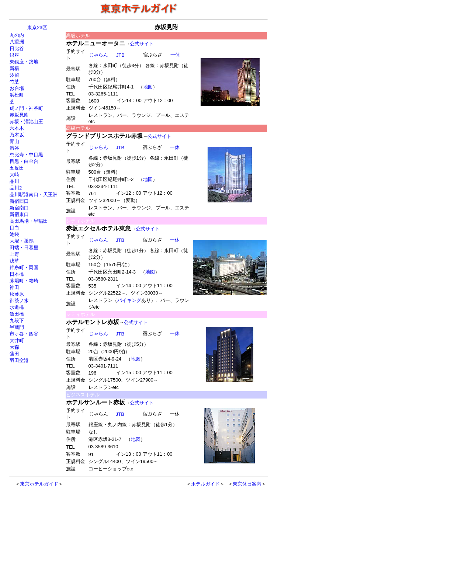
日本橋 (17, 274)
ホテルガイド (205, 484)
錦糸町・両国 (24, 267)
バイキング (129, 300)
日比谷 (17, 48)
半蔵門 (17, 327)
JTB (119, 334)
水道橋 (17, 307)
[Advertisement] (122, 527)
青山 (14, 141)
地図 (148, 87)
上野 (14, 254)
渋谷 (14, 148)
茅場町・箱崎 (24, 280)
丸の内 (17, 35)
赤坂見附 (19, 115)
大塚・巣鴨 (22, 241)
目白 (14, 227)
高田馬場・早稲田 (29, 221)
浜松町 (17, 95)
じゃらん (98, 55)
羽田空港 (19, 360)
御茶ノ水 (19, 300)
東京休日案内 (247, 484)
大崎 (14, 174)
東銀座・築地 (24, 62)
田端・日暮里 (24, 247)
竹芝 (14, 81)
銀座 (14, 55)
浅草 (14, 261)
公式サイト (142, 43)
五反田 (17, 168)
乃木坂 (17, 135)
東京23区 (37, 27)
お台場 (17, 88)
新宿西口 (19, 201)
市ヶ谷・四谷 (24, 334)
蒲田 (14, 353)
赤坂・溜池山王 (26, 121)
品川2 (16, 188)
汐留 (14, 75)
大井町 (17, 340)
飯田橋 (17, 314)
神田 (14, 287)
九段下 (17, 320)
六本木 (17, 128)
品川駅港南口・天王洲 (34, 194)
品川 (14, 181)
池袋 (14, 234)
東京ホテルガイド (39, 484)
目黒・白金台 (24, 161)
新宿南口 (19, 208)
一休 (175, 55)
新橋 (14, 68)
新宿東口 (19, 214)
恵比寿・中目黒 (26, 154)
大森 (14, 347)
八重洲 (17, 42)
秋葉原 (17, 294)
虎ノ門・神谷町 (26, 108)
